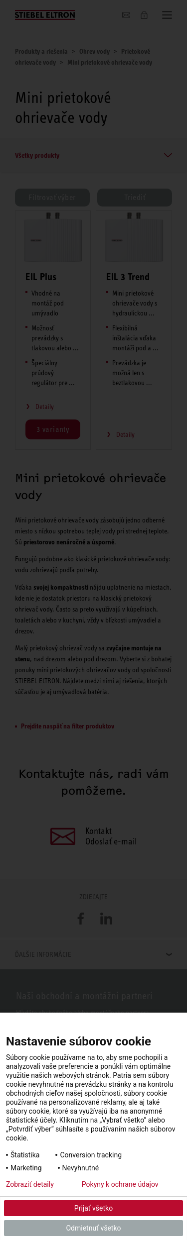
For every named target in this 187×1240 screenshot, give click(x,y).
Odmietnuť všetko (93, 1228)
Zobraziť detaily (30, 1184)
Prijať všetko (93, 1208)
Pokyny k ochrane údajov (120, 1184)
